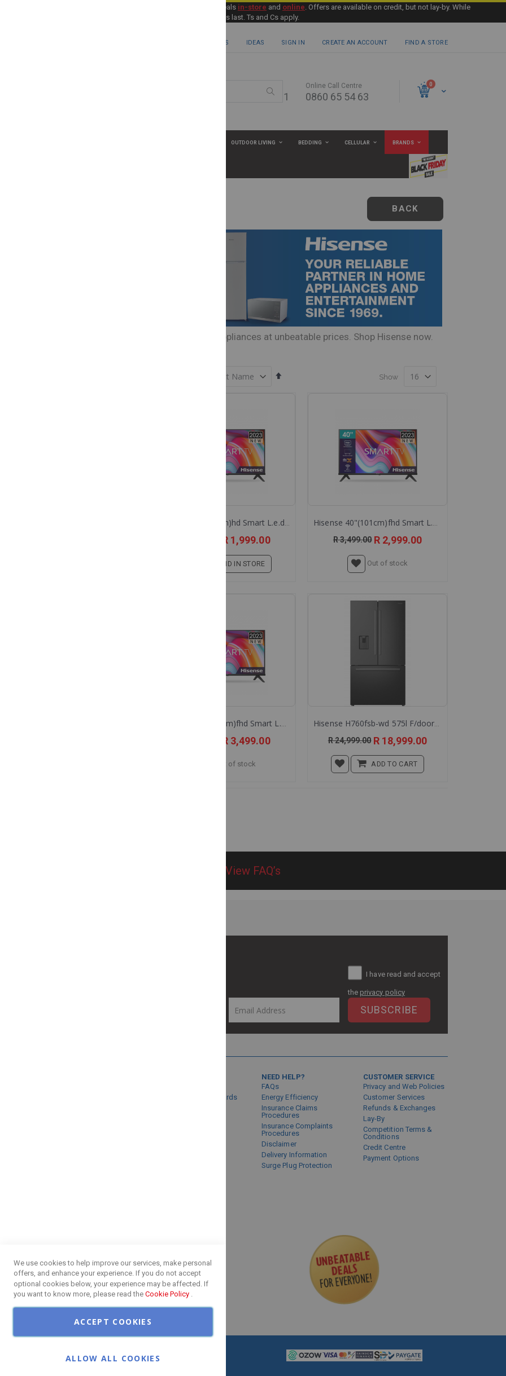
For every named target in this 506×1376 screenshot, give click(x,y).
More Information (180, 92)
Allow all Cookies (113, 1357)
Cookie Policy (167, 1294)
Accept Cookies (113, 1321)
